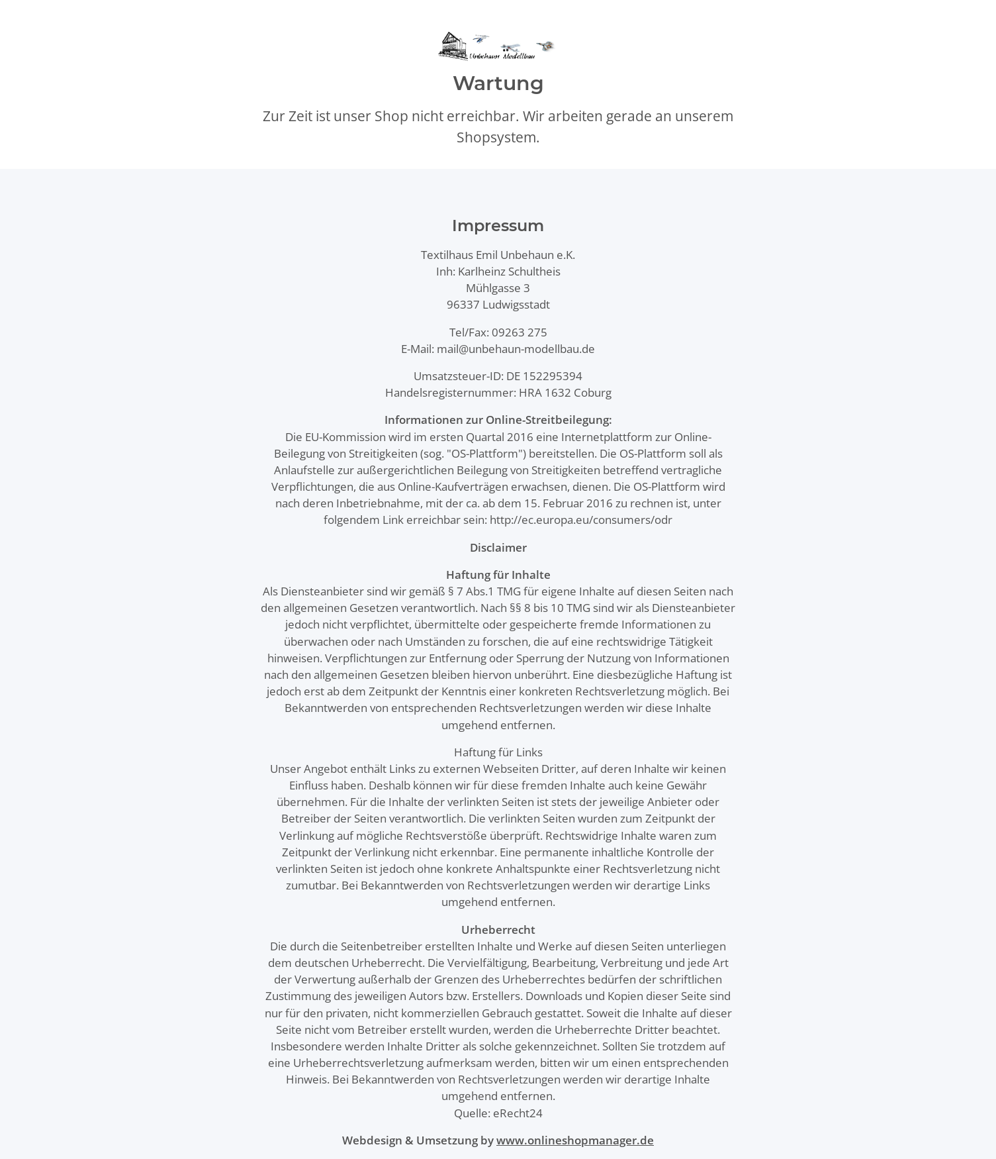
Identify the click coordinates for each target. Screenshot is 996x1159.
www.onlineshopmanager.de (575, 1140)
